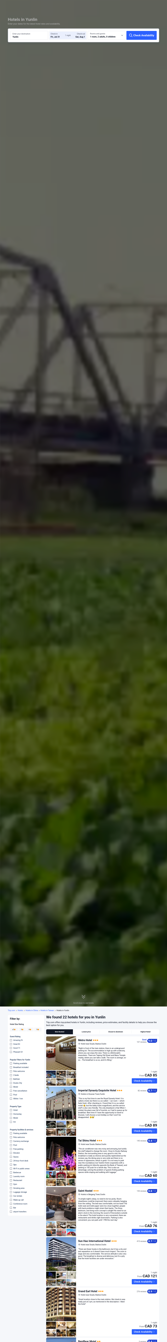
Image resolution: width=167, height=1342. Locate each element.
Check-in (54, 34)
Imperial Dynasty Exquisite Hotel (97, 1080)
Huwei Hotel (85, 1322)
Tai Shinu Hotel (87, 1120)
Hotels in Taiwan (47, 1010)
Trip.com (11, 1010)
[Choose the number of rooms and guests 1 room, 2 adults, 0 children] (106, 35)
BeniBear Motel (87, 1282)
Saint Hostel (85, 1161)
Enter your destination (21, 34)
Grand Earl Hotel (87, 1241)
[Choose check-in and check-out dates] (58, 35)
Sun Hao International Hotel (94, 1201)
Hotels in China (32, 1010)
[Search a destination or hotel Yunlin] (29, 35)
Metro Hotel (85, 1040)
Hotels (20, 1010)
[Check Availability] (141, 35)
